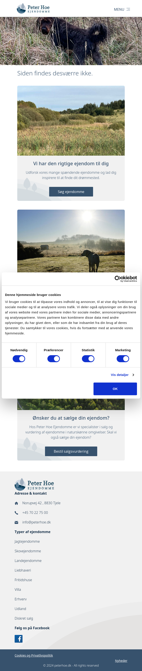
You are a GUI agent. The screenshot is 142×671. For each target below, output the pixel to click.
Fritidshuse (23, 579)
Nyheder (121, 661)
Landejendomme (28, 560)
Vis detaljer (120, 375)
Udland (20, 608)
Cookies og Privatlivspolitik (34, 655)
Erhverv (21, 599)
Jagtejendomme (27, 541)
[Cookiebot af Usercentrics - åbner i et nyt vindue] (118, 279)
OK (115, 389)
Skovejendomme (28, 551)
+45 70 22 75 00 (35, 512)
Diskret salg (24, 618)
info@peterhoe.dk (36, 522)
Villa (18, 589)
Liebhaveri (23, 570)
